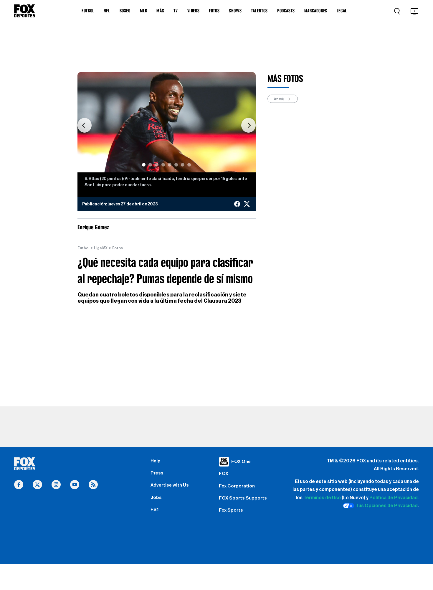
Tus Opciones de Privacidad (380, 506)
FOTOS (214, 10)
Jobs (157, 504)
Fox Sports (232, 517)
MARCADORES (315, 10)
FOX (224, 475)
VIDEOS (193, 10)
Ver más (285, 99)
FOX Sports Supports (245, 504)
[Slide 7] (182, 164)
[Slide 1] (144, 164)
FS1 (155, 517)
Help (156, 461)
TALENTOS (259, 10)
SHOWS (235, 10)
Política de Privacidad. (394, 497)
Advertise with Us (171, 489)
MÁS (160, 10)
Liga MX (103, 248)
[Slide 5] (169, 164)
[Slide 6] (176, 164)
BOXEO (125, 10)
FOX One (242, 461)
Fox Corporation (239, 489)
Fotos (122, 248)
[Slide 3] (156, 164)
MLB (143, 10)
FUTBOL (88, 10)
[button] (84, 125)
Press (158, 475)
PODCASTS (286, 10)
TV (175, 10)
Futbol (84, 248)
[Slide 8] (189, 164)
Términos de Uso (322, 497)
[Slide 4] (163, 164)
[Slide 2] (150, 164)
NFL (107, 10)
